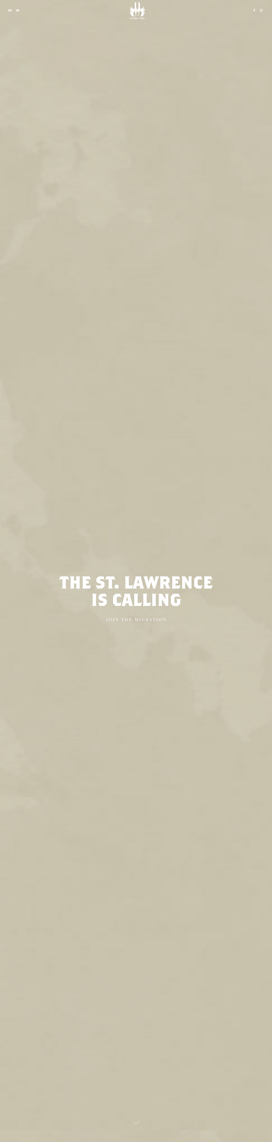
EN (10, 10)
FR (17, 10)
